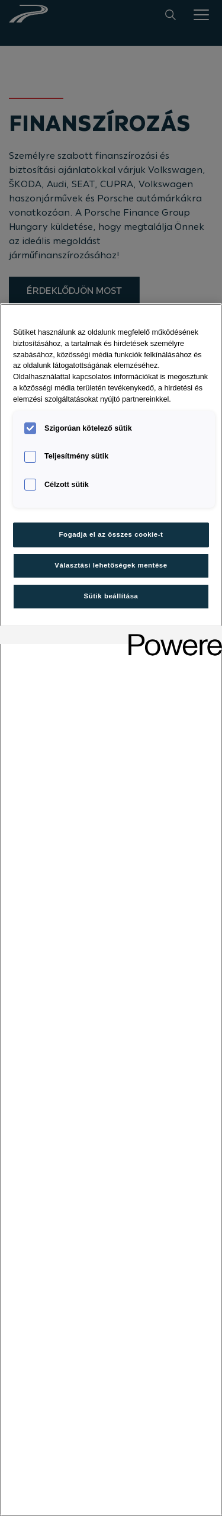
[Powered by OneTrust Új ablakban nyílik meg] (171, 636)
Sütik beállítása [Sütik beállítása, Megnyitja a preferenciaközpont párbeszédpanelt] (111, 596)
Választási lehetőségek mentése (110, 565)
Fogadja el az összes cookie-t (111, 534)
